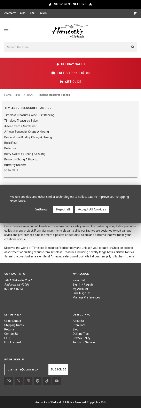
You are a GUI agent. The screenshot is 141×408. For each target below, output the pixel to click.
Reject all (63, 209)
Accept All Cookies (92, 209)
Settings (41, 209)
